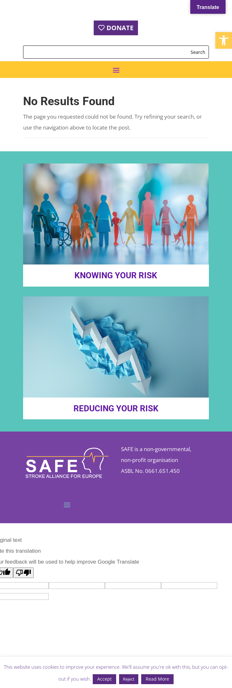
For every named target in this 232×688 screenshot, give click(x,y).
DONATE (120, 27)
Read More (157, 679)
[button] (223, 40)
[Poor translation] (23, 572)
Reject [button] (128, 679)
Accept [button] (104, 679)
